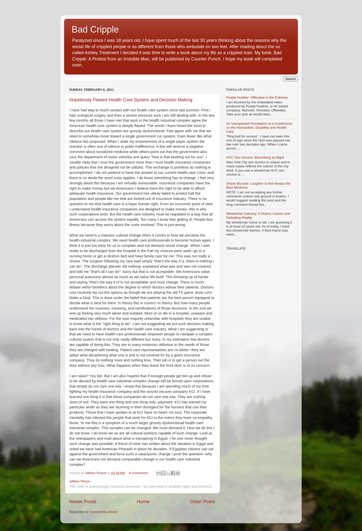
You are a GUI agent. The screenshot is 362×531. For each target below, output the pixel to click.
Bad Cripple (95, 29)
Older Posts (202, 501)
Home (143, 501)
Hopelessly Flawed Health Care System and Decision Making (130, 99)
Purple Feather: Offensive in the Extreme (257, 97)
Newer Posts (82, 501)
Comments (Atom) (104, 512)
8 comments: (139, 473)
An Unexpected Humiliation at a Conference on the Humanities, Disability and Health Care (259, 127)
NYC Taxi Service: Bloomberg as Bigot (255, 157)
